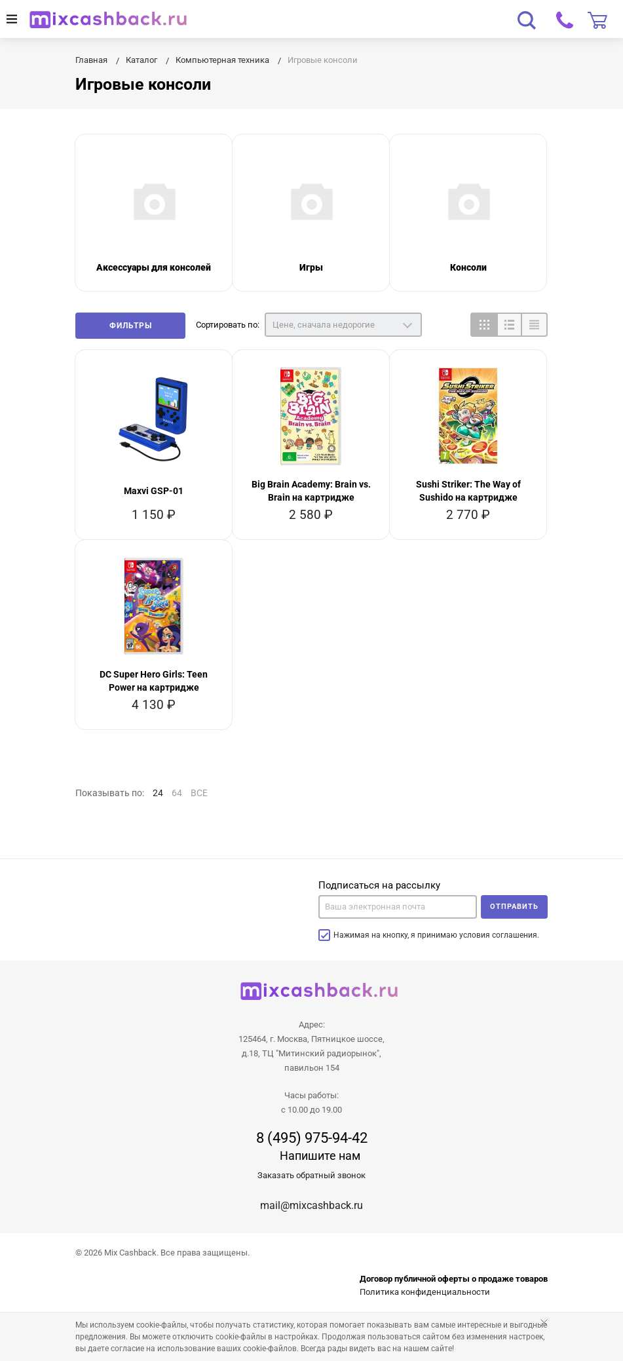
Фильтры (130, 325)
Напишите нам (320, 1155)
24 (158, 793)
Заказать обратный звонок (311, 1175)
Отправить (514, 906)
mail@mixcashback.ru (311, 1205)
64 (177, 793)
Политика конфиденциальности (425, 1292)
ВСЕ (199, 793)
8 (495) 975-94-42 (312, 1138)
